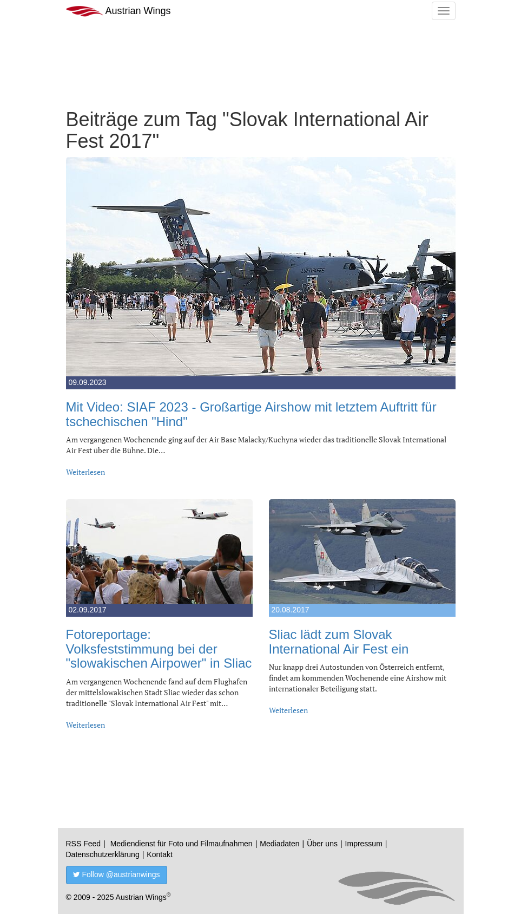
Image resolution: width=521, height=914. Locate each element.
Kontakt (159, 854)
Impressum (363, 843)
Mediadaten (279, 843)
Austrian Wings (118, 11)
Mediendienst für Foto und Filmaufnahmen (181, 843)
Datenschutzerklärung (103, 854)
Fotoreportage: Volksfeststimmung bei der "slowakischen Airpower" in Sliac (159, 648)
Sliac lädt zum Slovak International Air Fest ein (339, 641)
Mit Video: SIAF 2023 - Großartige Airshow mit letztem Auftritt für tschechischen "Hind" (251, 414)
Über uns (322, 843)
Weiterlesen (85, 472)
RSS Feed (83, 843)
